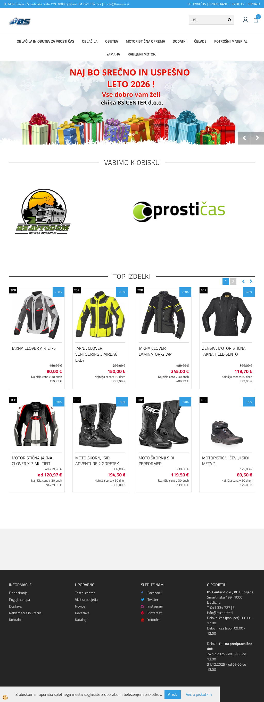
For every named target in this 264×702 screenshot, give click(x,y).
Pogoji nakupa (19, 599)
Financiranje (18, 592)
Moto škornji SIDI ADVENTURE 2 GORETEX (97, 461)
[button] (250, 281)
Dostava (15, 606)
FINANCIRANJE (218, 4)
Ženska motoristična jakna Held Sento (224, 351)
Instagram (152, 606)
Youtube (150, 619)
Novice (80, 606)
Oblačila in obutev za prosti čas (45, 41)
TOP (13, 290)
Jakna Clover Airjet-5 (34, 348)
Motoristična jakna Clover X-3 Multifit (32, 461)
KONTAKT (254, 4)
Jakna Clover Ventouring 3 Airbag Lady (96, 354)
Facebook (151, 592)
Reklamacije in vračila (25, 613)
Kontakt (15, 619)
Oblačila (89, 41)
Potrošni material (231, 41)
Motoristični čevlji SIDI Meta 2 (225, 461)
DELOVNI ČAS (197, 4)
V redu (172, 694)
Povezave (82, 613)
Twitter (149, 599)
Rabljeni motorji (143, 54)
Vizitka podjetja (86, 599)
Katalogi (81, 619)
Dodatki (179, 41)
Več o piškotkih (199, 694)
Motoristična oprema (145, 41)
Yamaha (113, 54)
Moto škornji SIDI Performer (156, 461)
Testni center (85, 592)
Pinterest (151, 613)
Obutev (111, 41)
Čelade (200, 41)
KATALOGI (238, 4)
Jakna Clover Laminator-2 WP (155, 351)
